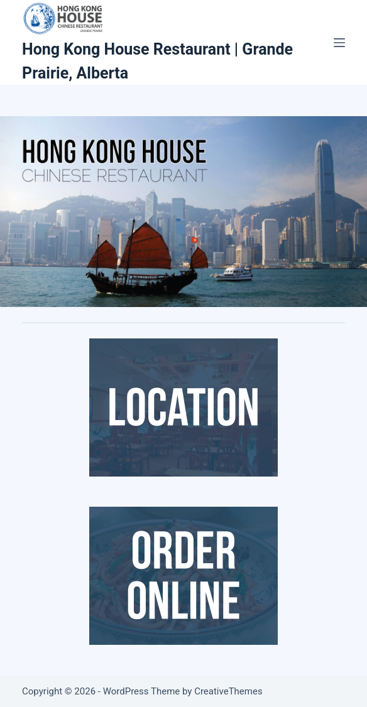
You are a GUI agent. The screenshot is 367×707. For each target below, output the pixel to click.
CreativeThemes (228, 691)
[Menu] (339, 42)
